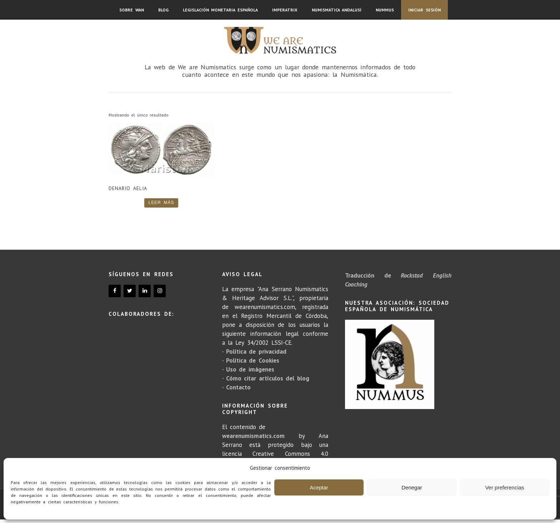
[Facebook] (115, 291)
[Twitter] (130, 291)
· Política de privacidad (254, 351)
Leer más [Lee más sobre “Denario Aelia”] (161, 202)
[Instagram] (160, 291)
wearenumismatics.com (253, 436)
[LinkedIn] (145, 291)
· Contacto (236, 387)
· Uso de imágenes (248, 369)
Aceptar (319, 487)
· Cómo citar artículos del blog (265, 378)
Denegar (411, 487)
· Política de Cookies (250, 360)
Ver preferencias (504, 487)
